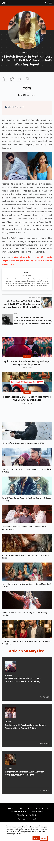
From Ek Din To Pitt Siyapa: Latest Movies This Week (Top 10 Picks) (26, 480)
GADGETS (8, 687)
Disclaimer (37, 822)
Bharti (22, 95)
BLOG (27, 361)
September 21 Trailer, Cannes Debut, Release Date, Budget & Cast (24, 538)
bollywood (26, 53)
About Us (24, 818)
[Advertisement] (8, 19)
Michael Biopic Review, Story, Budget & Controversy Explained (24, 624)
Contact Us (42, 818)
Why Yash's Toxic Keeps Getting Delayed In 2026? (23, 453)
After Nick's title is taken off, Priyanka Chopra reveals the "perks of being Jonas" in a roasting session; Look (27, 260)
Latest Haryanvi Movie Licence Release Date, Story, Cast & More (26, 595)
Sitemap (9, 818)
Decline (43, 838)
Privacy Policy (18, 822)
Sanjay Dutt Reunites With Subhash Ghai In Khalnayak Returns (25, 566)
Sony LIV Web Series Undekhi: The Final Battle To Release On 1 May (26, 509)
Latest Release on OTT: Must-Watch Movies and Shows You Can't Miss (27, 408)
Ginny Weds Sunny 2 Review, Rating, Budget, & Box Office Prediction (27, 652)
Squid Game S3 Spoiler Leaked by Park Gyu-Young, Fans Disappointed (27, 368)
